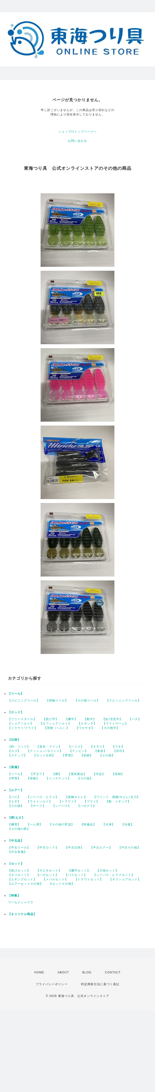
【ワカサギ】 (84, 728)
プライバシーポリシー (52, 984)
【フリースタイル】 (22, 719)
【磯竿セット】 (79, 870)
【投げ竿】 (51, 719)
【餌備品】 (88, 824)
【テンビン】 (78, 751)
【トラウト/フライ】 (23, 728)
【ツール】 (16, 774)
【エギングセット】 (22, 879)
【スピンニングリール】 (123, 700)
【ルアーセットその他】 (25, 883)
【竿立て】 (38, 774)
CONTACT (113, 972)
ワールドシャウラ (20, 902)
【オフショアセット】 (125, 879)
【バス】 (134, 719)
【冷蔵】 (127, 824)
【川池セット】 (107, 870)
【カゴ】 (14, 751)
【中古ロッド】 (47, 847)
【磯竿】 (71, 719)
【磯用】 (14, 824)
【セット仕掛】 (44, 755)
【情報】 (33, 778)
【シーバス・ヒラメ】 (43, 797)
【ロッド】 (16, 712)
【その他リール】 (87, 700)
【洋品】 (99, 774)
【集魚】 (100, 751)
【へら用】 (35, 824)
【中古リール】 (19, 847)
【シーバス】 (61, 806)
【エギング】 (87, 723)
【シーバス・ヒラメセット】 (114, 875)
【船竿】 (89, 719)
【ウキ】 (118, 746)
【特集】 (14, 895)
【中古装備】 (17, 852)
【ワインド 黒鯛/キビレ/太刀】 (116, 797)
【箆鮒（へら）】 (56, 728)
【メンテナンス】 (58, 778)
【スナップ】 (17, 755)
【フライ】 (91, 801)
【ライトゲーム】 (115, 723)
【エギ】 (14, 801)
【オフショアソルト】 (55, 723)
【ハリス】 (76, 746)
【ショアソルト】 (20, 723)
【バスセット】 (76, 875)
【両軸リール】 (57, 700)
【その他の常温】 (61, 824)
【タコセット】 (19, 875)
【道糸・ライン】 (49, 746)
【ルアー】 (16, 790)
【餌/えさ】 (16, 817)
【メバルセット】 (55, 879)
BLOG (87, 972)
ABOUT (63, 972)
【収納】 (86, 755)
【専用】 (68, 755)
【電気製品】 (77, 774)
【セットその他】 (62, 883)
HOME (39, 972)
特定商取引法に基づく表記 (100, 984)
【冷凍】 (108, 824)
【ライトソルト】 (39, 801)
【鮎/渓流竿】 (112, 719)
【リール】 (16, 693)
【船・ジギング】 (118, 801)
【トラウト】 (68, 801)
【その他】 (107, 755)
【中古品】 (16, 840)
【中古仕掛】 (74, 847)
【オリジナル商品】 (22, 914)
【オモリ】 (98, 746)
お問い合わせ (77, 141)
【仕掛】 (14, 739)
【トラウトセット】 (88, 879)
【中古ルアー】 (101, 847)
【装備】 (14, 767)
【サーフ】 (38, 806)
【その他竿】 (110, 728)
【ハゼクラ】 (86, 806)
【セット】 (16, 863)
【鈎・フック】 (19, 746)
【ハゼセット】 (47, 875)
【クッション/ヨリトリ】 (45, 751)
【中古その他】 (129, 847)
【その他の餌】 (19, 829)
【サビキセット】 (49, 870)
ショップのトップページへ (77, 131)
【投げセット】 (19, 870)
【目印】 (119, 751)
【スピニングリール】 (24, 700)
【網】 (57, 774)
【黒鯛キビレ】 (76, 797)
